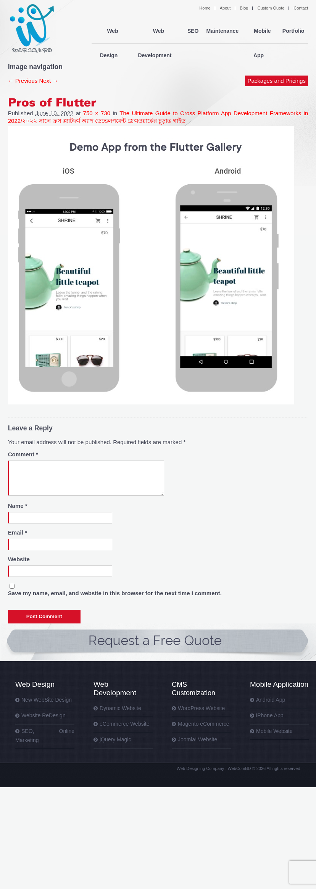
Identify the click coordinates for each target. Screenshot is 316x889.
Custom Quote (270, 8)
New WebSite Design (46, 700)
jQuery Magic (115, 739)
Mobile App (260, 31)
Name (17, 505)
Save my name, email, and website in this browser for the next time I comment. (115, 593)
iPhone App (270, 715)
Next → (48, 80)
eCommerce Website (124, 724)
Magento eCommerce (203, 724)
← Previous (23, 80)
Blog (244, 8)
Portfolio (293, 31)
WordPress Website (201, 708)
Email (17, 532)
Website (19, 559)
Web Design (110, 31)
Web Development (156, 31)
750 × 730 (97, 113)
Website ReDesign (43, 715)
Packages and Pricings (277, 56)
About (225, 8)
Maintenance (222, 31)
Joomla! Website (197, 739)
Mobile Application (279, 684)
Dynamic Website (120, 708)
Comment (23, 454)
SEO (192, 31)
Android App (270, 700)
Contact (300, 8)
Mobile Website (274, 731)
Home (204, 8)
